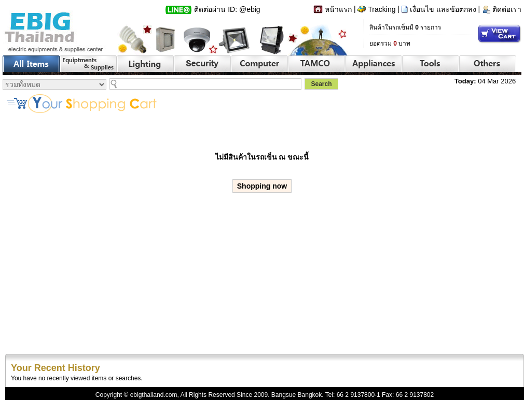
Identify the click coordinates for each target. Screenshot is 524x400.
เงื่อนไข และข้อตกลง (443, 9)
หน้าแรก (338, 9)
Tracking (381, 9)
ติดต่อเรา (506, 9)
